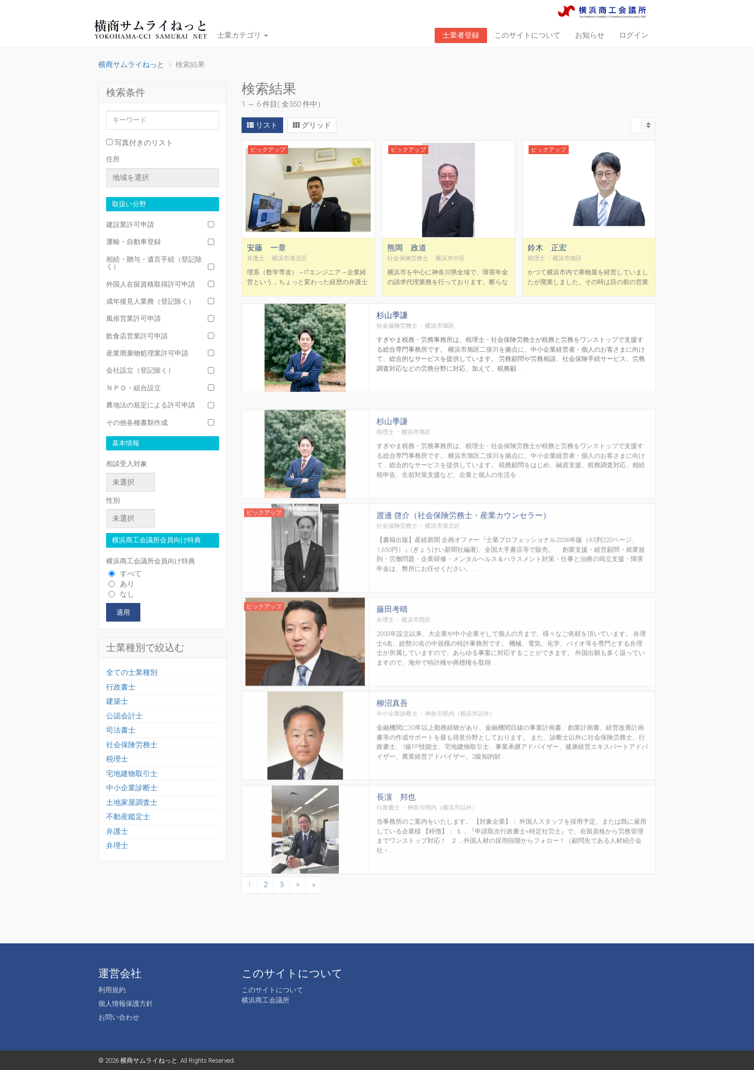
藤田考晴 (392, 643)
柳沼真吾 (392, 737)
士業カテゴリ (242, 35)
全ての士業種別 (131, 672)
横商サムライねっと (148, 1060)
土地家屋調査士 (131, 802)
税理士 (117, 759)
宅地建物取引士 (131, 773)
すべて (125, 574)
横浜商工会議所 (265, 1000)
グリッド (312, 125)
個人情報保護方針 (125, 1003)
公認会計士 (124, 716)
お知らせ (589, 35)
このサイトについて (527, 35)
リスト (262, 125)
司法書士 (120, 730)
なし (121, 594)
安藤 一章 (266, 257)
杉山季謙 (392, 320)
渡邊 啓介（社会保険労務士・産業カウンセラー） (464, 549)
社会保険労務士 (131, 744)
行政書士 (120, 687)
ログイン (633, 35)
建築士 (117, 701)
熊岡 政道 (406, 257)
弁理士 (117, 845)
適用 (123, 612)
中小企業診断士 (131, 787)
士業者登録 (461, 35)
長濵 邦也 (396, 831)
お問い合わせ (118, 1017)
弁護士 (117, 831)
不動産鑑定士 (128, 816)
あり (121, 584)
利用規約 (112, 990)
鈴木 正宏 (547, 257)
